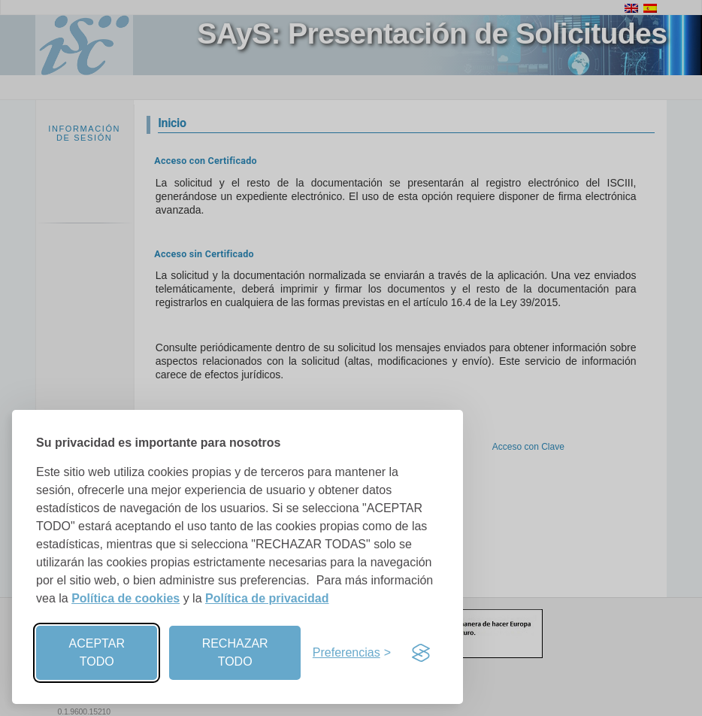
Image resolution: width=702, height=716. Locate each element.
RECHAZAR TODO (235, 652)
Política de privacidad (267, 598)
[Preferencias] (352, 653)
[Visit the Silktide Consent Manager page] (421, 653)
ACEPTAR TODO (97, 652)
